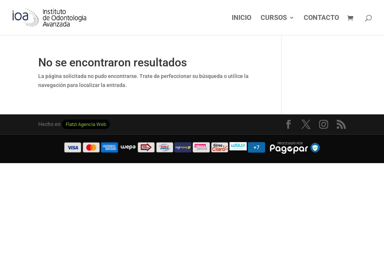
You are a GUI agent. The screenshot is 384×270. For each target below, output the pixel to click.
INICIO (241, 18)
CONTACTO (321, 18)
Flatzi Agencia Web (86, 124)
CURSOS (274, 18)
